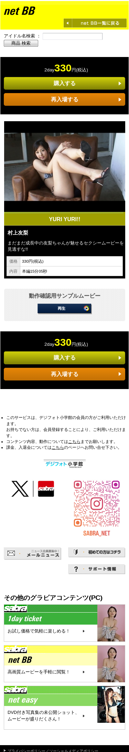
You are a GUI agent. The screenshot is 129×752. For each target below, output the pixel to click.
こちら (74, 441)
